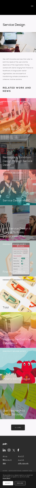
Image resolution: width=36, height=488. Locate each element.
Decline (20, 483)
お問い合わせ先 (23, 463)
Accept (8, 483)
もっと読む (18, 427)
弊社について (7, 460)
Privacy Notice (6, 478)
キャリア (21, 456)
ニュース (21, 460)
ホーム (5, 456)
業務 (4, 463)
